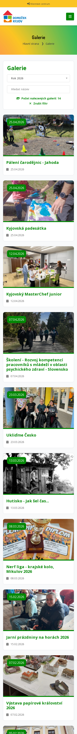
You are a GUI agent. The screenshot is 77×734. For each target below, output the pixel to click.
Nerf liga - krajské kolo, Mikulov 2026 (30, 569)
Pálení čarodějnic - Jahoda (32, 162)
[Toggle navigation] (70, 17)
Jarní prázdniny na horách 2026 (37, 637)
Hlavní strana (31, 44)
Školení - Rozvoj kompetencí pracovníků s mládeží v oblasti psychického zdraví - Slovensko (37, 365)
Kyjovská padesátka (26, 228)
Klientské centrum (40, 3)
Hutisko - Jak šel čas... (27, 501)
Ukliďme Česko (21, 435)
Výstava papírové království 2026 (34, 705)
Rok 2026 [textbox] (17, 78)
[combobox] (38, 78)
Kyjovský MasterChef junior (34, 294)
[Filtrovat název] (38, 89)
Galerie (50, 44)
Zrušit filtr (38, 103)
